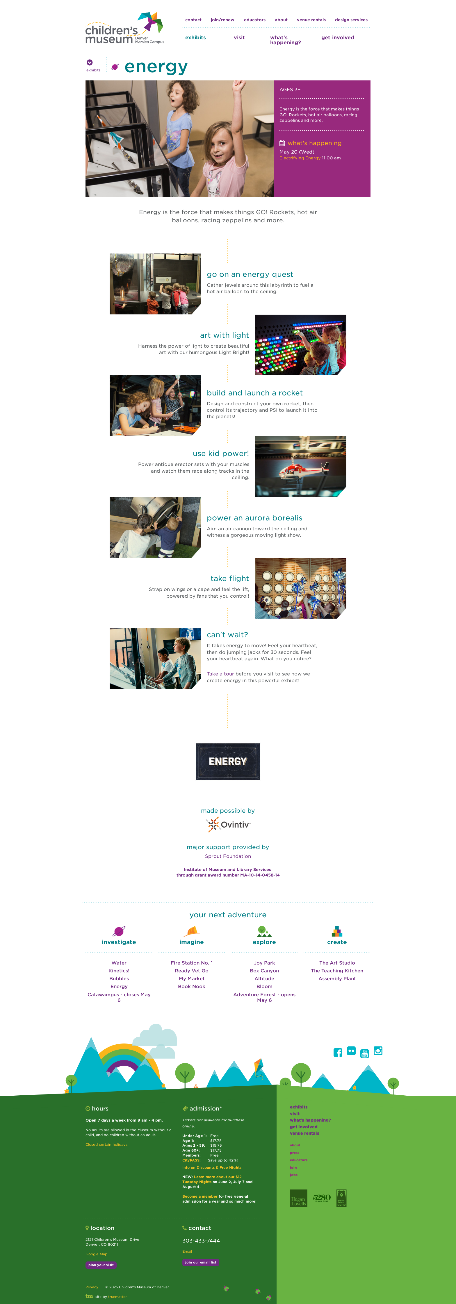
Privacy (92, 1287)
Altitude (264, 978)
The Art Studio (337, 963)
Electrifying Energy (300, 158)
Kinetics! (118, 971)
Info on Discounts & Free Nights (211, 1167)
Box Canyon (264, 971)
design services (351, 19)
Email (187, 1251)
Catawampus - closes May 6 (119, 997)
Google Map (96, 1254)
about (281, 19)
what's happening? (285, 40)
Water (119, 963)
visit (239, 37)
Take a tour (220, 674)
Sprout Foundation (228, 856)
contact (193, 19)
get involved (337, 37)
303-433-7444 (201, 1241)
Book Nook (191, 986)
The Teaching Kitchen (337, 971)
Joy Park (264, 963)
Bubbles (119, 978)
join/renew (222, 19)
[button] (338, 1052)
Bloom (264, 986)
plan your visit (101, 1265)
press (294, 1153)
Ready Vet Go (192, 971)
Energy (119, 986)
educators (255, 19)
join (293, 1168)
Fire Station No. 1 (192, 963)
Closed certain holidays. (107, 1144)
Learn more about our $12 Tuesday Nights (212, 1179)
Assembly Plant (337, 978)
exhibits (195, 37)
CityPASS (191, 1160)
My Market (192, 978)
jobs (294, 1175)
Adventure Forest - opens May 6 (264, 997)
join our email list (200, 1262)
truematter (117, 1297)
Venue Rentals (311, 19)
